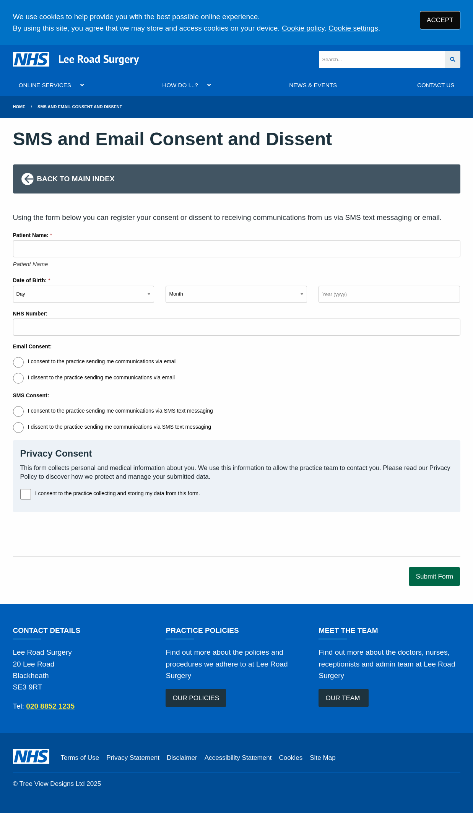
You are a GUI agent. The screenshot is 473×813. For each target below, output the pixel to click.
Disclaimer (182, 757)
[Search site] (452, 59)
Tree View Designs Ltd (52, 783)
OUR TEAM (344, 698)
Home (19, 106)
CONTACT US (435, 85)
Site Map (322, 757)
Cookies (290, 757)
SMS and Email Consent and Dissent (79, 106)
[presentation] (71, 534)
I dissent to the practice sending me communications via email (101, 377)
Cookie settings (353, 28)
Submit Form (434, 576)
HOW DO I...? (180, 85)
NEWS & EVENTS (313, 85)
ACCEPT (440, 20)
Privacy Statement (132, 757)
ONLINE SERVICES (45, 85)
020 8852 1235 (50, 706)
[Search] (382, 59)
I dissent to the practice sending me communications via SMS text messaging (119, 427)
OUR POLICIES (196, 698)
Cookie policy (303, 28)
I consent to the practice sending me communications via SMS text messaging (120, 411)
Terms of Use (80, 757)
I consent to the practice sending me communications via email (102, 361)
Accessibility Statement (238, 757)
